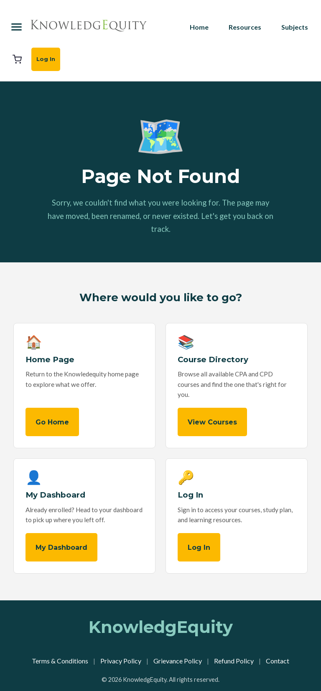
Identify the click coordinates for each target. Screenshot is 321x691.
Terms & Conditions (60, 661)
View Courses (212, 422)
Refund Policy (234, 661)
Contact (277, 661)
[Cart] (17, 59)
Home (199, 27)
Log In (45, 59)
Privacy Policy (120, 661)
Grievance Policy (177, 661)
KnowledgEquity (161, 627)
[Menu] (16, 27)
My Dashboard (61, 547)
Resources (245, 27)
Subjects (294, 27)
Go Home (52, 422)
